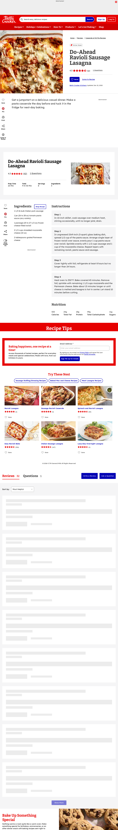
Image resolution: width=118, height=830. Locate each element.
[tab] (10, 476)
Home (72, 38)
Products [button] (69, 27)
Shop (101, 27)
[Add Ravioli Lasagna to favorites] (6, 417)
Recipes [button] (18, 27)
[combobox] (52, 19)
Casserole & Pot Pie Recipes (95, 38)
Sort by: (5, 489)
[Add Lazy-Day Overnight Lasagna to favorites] (79, 452)
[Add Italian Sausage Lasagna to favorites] (42, 452)
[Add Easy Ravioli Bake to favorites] (6, 452)
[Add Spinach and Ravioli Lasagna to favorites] (79, 417)
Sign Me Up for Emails (70, 359)
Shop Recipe (40, 207)
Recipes (80, 38)
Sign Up (101, 19)
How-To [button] (57, 27)
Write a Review (89, 476)
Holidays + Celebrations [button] (37, 27)
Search (90, 19)
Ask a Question (107, 476)
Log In (111, 19)
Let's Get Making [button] (86, 27)
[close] (116, 2)
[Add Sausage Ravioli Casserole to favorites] (42, 417)
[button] (3, 109)
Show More (59, 803)
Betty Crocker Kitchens (78, 85)
